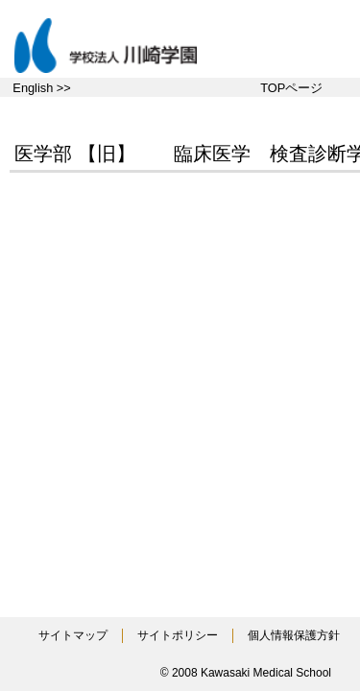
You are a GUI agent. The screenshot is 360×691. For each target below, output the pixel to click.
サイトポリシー (177, 635)
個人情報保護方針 (294, 635)
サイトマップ (73, 635)
